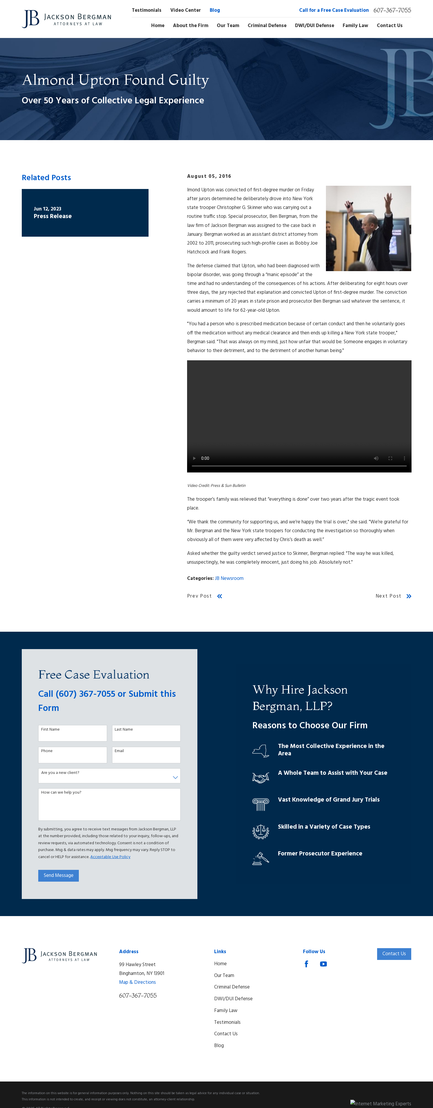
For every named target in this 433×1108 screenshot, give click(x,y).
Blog (215, 10)
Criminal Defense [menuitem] (267, 25)
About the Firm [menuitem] (190, 25)
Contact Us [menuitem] (390, 25)
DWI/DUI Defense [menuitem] (314, 25)
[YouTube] (323, 964)
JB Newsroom (229, 579)
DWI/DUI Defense (233, 999)
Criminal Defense (232, 987)
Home (220, 964)
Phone (43, 751)
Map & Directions (137, 982)
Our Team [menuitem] (228, 25)
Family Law (225, 1011)
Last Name (120, 729)
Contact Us (226, 1034)
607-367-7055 (392, 10)
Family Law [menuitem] (355, 25)
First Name (46, 729)
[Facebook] (306, 964)
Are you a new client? (56, 773)
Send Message (55, 876)
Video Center (185, 10)
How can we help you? (57, 792)
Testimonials (146, 10)
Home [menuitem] (157, 25)
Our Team (224, 976)
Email (115, 751)
